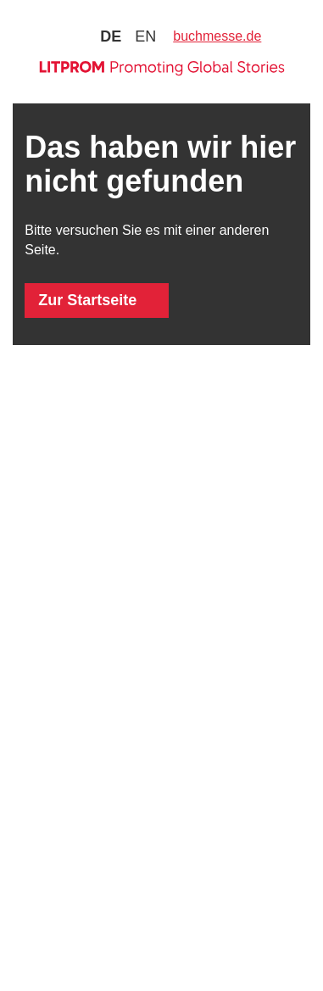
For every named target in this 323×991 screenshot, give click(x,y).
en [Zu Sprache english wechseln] (145, 36)
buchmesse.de (217, 36)
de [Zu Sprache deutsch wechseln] (110, 36)
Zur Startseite (87, 300)
